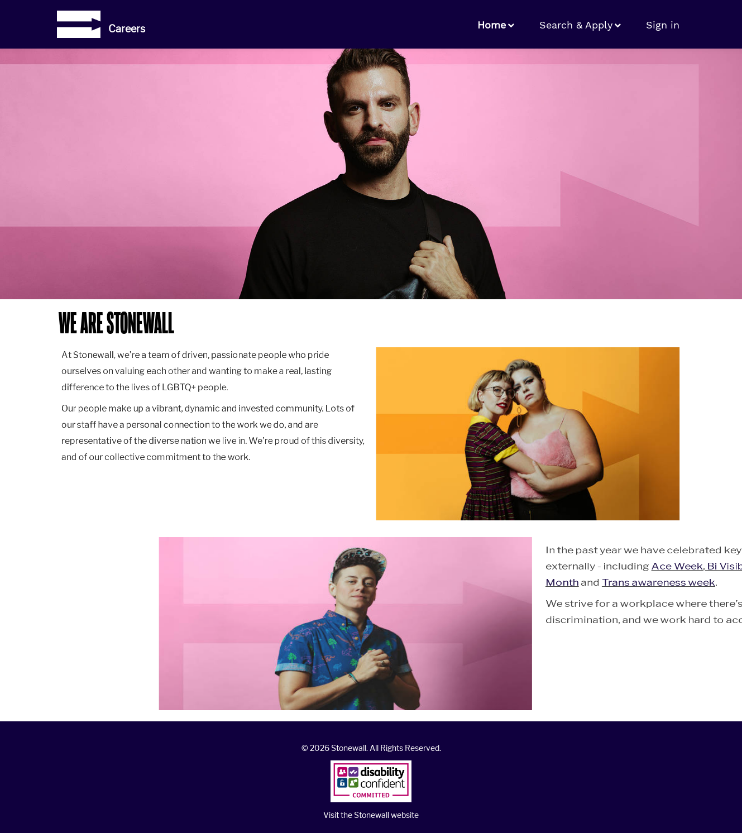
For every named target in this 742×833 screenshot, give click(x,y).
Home (491, 25)
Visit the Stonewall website (371, 815)
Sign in (662, 25)
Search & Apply (575, 25)
